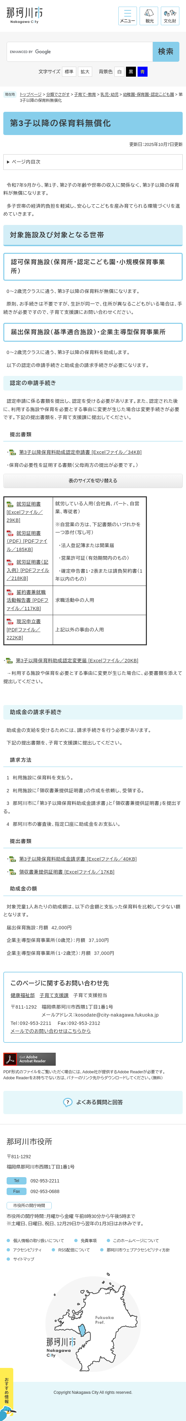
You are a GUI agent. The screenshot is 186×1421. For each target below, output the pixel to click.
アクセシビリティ (27, 1250)
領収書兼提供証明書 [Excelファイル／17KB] (67, 872)
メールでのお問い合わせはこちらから (51, 1031)
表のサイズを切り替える (93, 480)
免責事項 (89, 1241)
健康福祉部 (23, 995)
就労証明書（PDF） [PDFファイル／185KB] (27, 541)
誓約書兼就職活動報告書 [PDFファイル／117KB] (27, 600)
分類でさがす (58, 94)
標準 (69, 71)
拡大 (85, 71)
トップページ (31, 94)
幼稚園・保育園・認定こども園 (148, 94)
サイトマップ (23, 1259)
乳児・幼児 (109, 94)
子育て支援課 (54, 995)
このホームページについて (136, 1241)
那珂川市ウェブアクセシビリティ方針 (138, 1250)
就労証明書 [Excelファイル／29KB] (25, 512)
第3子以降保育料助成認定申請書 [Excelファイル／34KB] (80, 452)
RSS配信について (74, 1250)
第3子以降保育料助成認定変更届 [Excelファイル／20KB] (77, 660)
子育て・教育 (85, 94)
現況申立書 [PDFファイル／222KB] (24, 629)
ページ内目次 (26, 162)
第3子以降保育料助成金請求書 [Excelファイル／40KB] (78, 859)
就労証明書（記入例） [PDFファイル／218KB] (28, 570)
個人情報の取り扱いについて (38, 1241)
